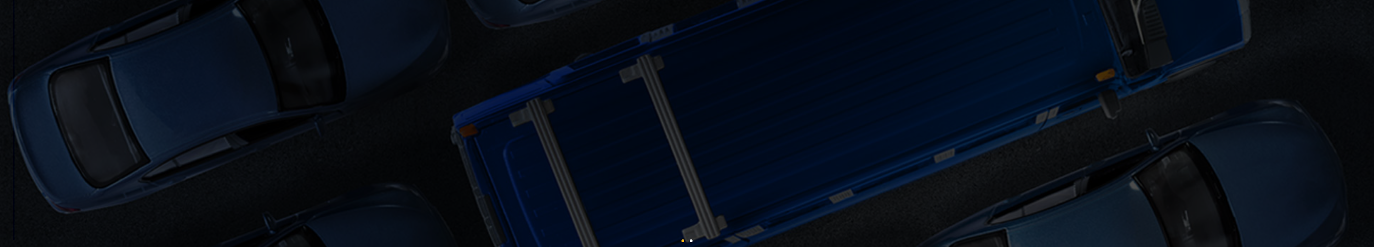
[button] (683, 240)
